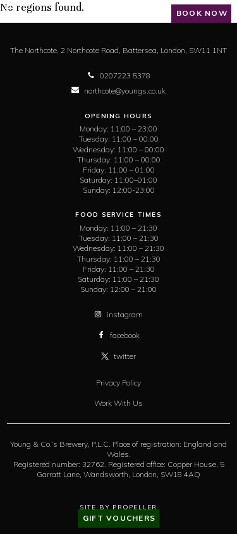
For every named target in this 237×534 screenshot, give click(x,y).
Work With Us (118, 403)
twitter (118, 356)
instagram (118, 314)
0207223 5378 (118, 75)
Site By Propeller (118, 507)
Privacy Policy (118, 382)
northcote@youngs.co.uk (118, 90)
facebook (118, 335)
